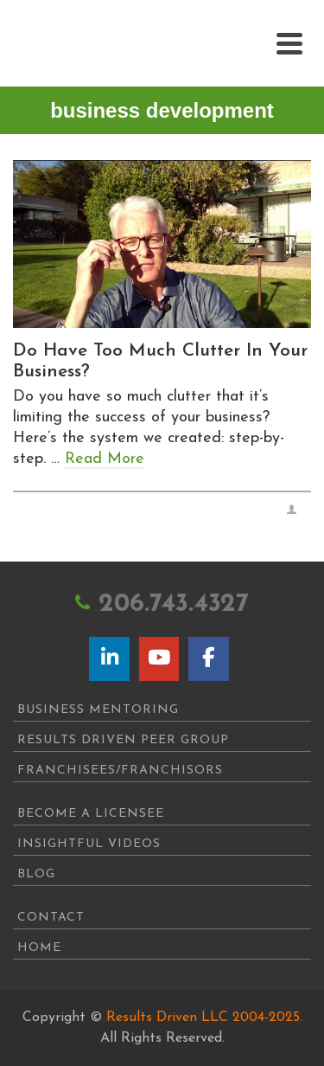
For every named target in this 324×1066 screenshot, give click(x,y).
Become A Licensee (90, 813)
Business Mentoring (98, 709)
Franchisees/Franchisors (120, 770)
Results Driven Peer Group (123, 740)
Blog (36, 874)
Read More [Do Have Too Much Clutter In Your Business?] (104, 459)
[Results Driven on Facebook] (208, 659)
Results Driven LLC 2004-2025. (204, 1017)
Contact (51, 917)
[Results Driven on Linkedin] (109, 659)
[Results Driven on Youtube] (159, 659)
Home (39, 947)
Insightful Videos (89, 844)
